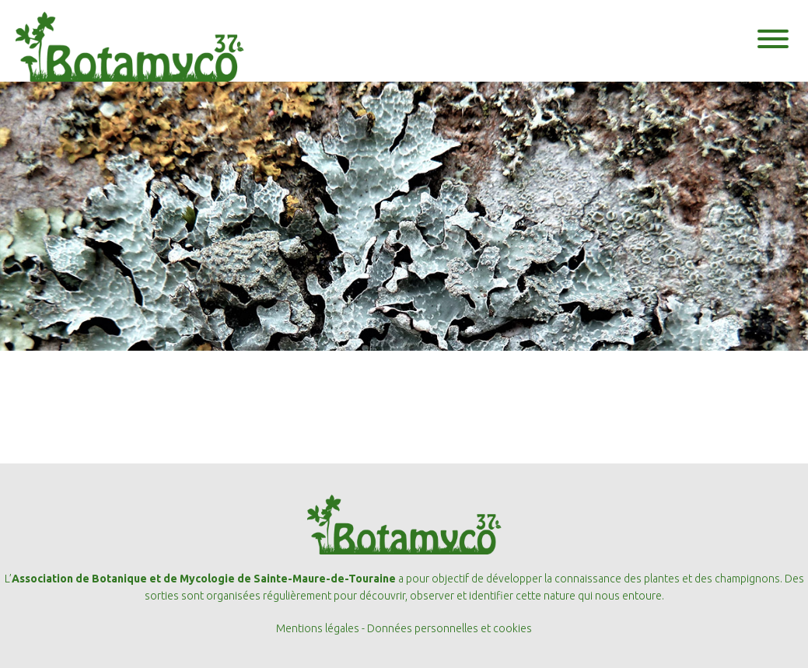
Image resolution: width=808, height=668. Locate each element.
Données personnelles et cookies (449, 628)
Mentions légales (317, 628)
